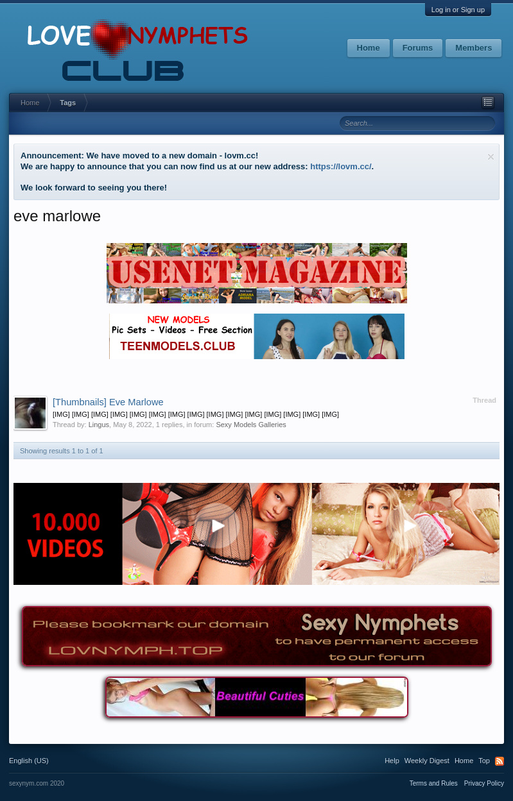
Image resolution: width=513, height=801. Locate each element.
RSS (499, 761)
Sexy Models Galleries (251, 424)
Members (473, 48)
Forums (418, 48)
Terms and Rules (434, 783)
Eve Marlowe (108, 402)
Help (392, 760)
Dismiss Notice (491, 157)
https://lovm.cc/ (340, 166)
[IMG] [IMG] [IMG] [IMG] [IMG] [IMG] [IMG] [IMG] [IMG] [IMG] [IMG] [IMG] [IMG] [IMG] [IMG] (196, 414)
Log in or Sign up (458, 9)
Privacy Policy (484, 783)
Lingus (99, 424)
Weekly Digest (426, 760)
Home (368, 48)
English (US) (29, 760)
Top (484, 760)
